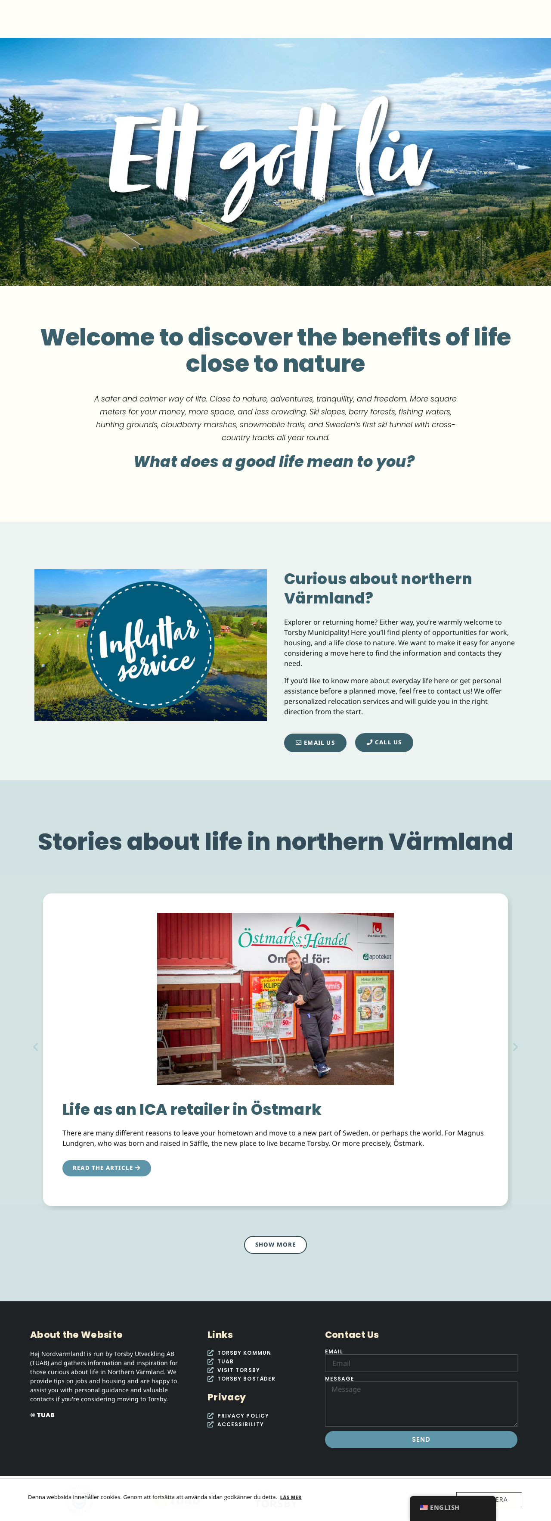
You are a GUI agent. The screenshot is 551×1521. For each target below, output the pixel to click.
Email (334, 1351)
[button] (35, 1046)
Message (340, 1378)
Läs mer (291, 1497)
